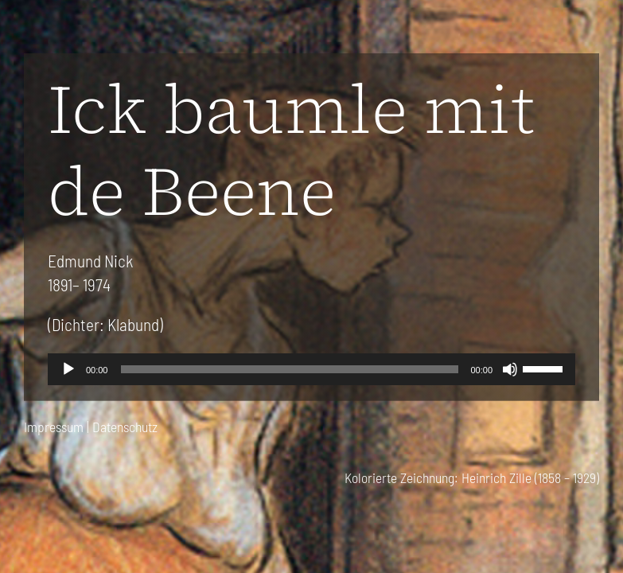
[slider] (289, 369)
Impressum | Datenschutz (91, 426)
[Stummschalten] (510, 369)
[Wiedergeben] (68, 369)
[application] (311, 369)
